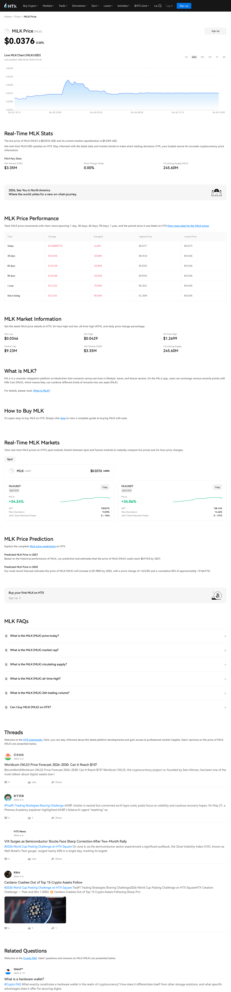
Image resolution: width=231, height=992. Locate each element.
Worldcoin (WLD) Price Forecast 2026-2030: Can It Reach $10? (50, 765)
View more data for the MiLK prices (188, 225)
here (63, 418)
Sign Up (215, 31)
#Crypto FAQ (13, 984)
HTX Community (32, 739)
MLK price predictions (43, 546)
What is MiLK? (41, 390)
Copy (104, 487)
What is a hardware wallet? (24, 979)
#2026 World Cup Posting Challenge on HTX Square (38, 846)
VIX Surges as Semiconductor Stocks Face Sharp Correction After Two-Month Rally (65, 841)
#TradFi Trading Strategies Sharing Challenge (34, 805)
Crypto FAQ (30, 958)
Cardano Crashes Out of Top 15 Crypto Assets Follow (43, 882)
